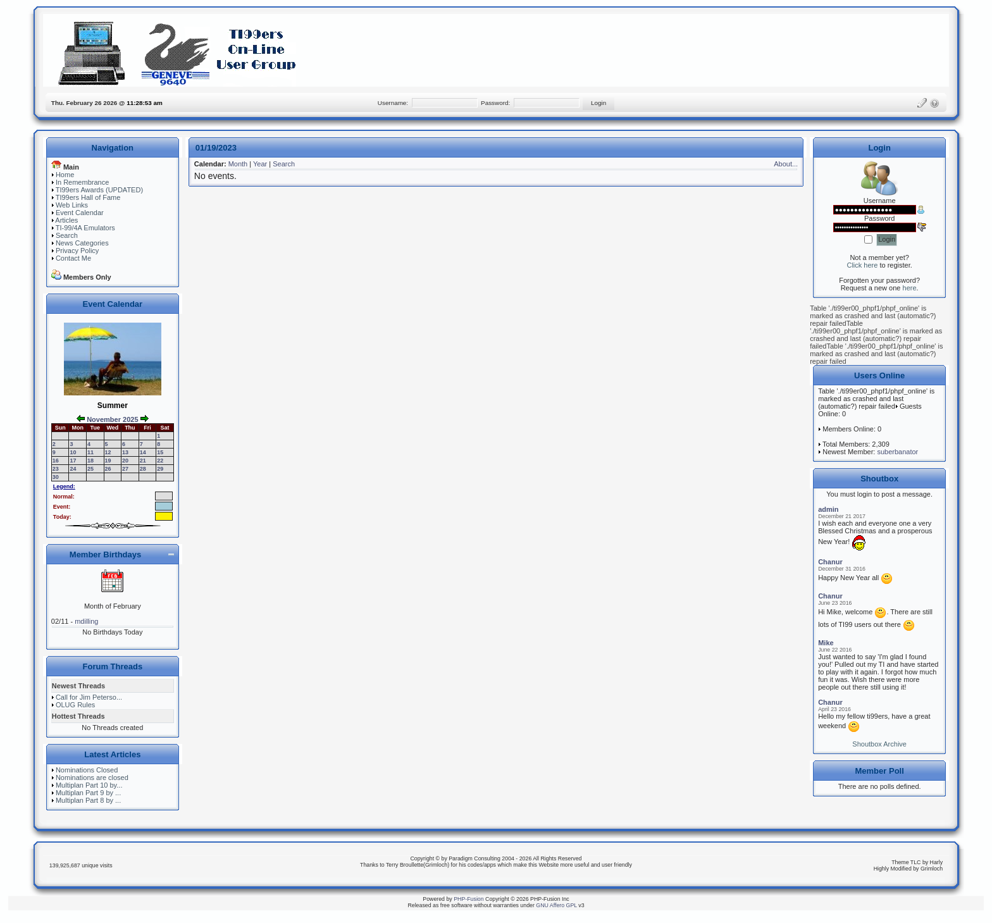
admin (828, 509)
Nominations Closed (87, 770)
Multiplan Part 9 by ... (88, 792)
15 (160, 452)
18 (90, 460)
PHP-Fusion (468, 899)
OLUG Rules (75, 705)
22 (160, 460)
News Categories (82, 243)
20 (125, 460)
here (910, 288)
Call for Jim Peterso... (89, 697)
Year (260, 164)
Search (67, 235)
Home (65, 174)
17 (73, 460)
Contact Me (73, 258)
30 (56, 477)
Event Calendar (80, 212)
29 (160, 469)
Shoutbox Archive (879, 744)
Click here (861, 265)
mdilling (86, 621)
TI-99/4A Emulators (85, 228)
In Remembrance (82, 182)
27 (125, 469)
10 (73, 452)
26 (108, 469)
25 (90, 469)
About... (786, 164)
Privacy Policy (77, 250)
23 (56, 469)
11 (90, 452)
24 (73, 469)
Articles (66, 220)
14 (143, 452)
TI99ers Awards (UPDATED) (99, 190)
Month (238, 164)
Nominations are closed (92, 777)
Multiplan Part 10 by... (89, 785)
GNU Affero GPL (556, 905)
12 (108, 452)
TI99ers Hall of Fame (88, 197)
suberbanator (897, 451)
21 (143, 460)
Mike (825, 643)
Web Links (72, 205)
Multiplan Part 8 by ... (88, 800)
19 (108, 460)
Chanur (830, 562)
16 (56, 460)
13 (125, 452)
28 (143, 469)
